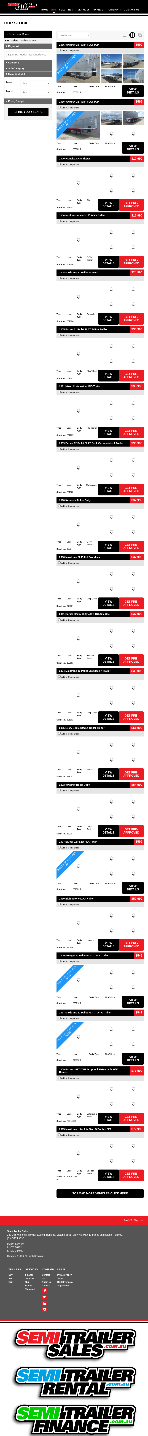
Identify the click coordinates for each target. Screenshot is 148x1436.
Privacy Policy (64, 1275)
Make (9, 82)
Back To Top (134, 1220)
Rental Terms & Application (65, 1284)
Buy (11, 1275)
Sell (10, 1278)
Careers (46, 1285)
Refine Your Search (18, 34)
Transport (30, 1289)
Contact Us (46, 1277)
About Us (46, 1282)
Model (9, 91)
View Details (133, 91)
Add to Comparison (70, 51)
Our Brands (29, 1284)
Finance (29, 1275)
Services (29, 1278)
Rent (11, 1282)
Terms (60, 1278)
